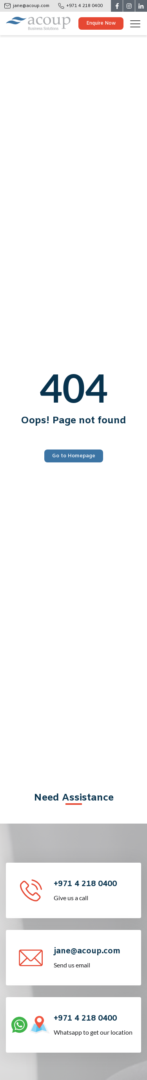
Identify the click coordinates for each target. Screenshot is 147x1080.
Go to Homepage (73, 456)
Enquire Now (101, 23)
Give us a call (96, 889)
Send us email (96, 957)
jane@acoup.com (31, 6)
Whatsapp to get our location (96, 1024)
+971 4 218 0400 (84, 6)
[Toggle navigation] (138, 23)
